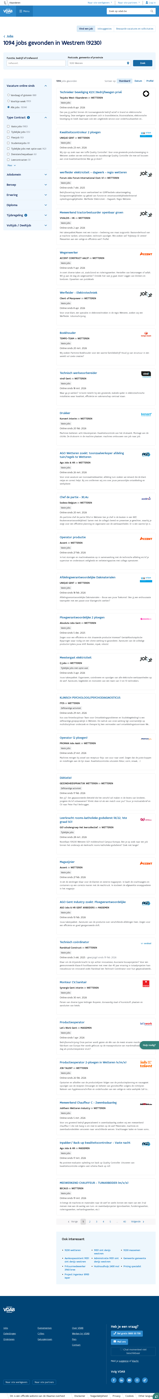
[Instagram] (137, 1380)
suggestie (123, 1361)
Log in (152, 2)
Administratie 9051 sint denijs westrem (106, 1260)
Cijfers (41, 1333)
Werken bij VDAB (80, 1333)
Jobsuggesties (104, 28)
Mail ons (121, 1341)
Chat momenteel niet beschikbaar (134, 1351)
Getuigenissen (45, 1339)
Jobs (8, 36)
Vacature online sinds (27, 86)
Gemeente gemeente (134, 1258)
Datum (138, 80)
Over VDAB (77, 1328)
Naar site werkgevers (99, 2)
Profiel (149, 80)
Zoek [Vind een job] (142, 63)
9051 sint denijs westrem (102, 1252)
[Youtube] (129, 1380)
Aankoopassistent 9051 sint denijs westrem (77, 1260)
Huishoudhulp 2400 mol (106, 1266)
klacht (135, 1361)
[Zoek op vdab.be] (131, 11)
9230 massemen (131, 1250)
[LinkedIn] (121, 1380)
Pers (74, 1339)
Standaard (124, 80)
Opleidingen (9, 1333)
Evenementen (45, 1328)
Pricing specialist (132, 1266)
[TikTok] (145, 1380)
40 (124, 1221)
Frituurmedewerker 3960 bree (75, 1268)
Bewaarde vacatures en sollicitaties (134, 28)
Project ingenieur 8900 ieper (77, 1276)
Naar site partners (127, 2)
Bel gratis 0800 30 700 (129, 1333)
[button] (149, 1045)
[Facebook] (113, 1380)
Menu (26, 11)
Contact (76, 1344)
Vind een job (86, 28)
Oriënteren (8, 1339)
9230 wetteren (73, 1250)
